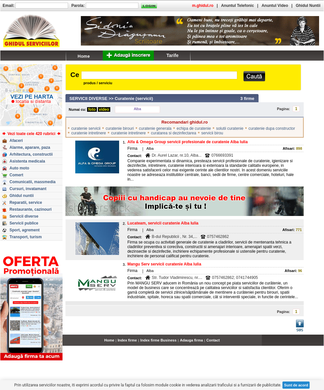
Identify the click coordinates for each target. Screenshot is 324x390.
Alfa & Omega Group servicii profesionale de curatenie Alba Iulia (187, 142)
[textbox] (159, 75)
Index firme (127, 340)
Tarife (172, 55)
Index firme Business (158, 340)
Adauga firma (191, 340)
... (322, 344)
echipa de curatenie (194, 128)
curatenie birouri (120, 128)
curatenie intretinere (88, 133)
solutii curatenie (229, 128)
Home (109, 340)
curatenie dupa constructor (271, 128)
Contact (213, 340)
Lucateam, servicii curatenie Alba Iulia (162, 223)
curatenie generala (155, 128)
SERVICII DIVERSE (88, 98)
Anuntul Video (274, 5)
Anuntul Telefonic (237, 5)
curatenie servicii (85, 128)
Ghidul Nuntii (308, 5)
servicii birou (212, 133)
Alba (137, 109)
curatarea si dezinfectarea (173, 133)
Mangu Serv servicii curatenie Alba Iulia (164, 264)
